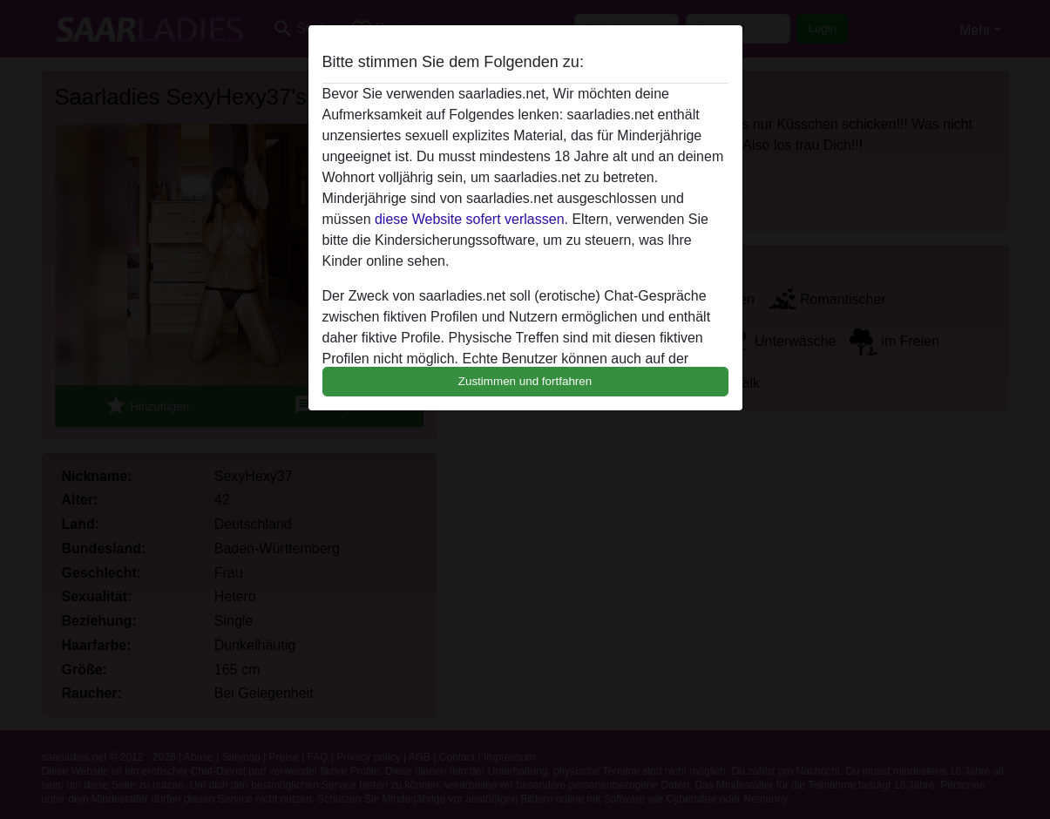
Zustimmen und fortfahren (525, 381)
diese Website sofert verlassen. (471, 219)
